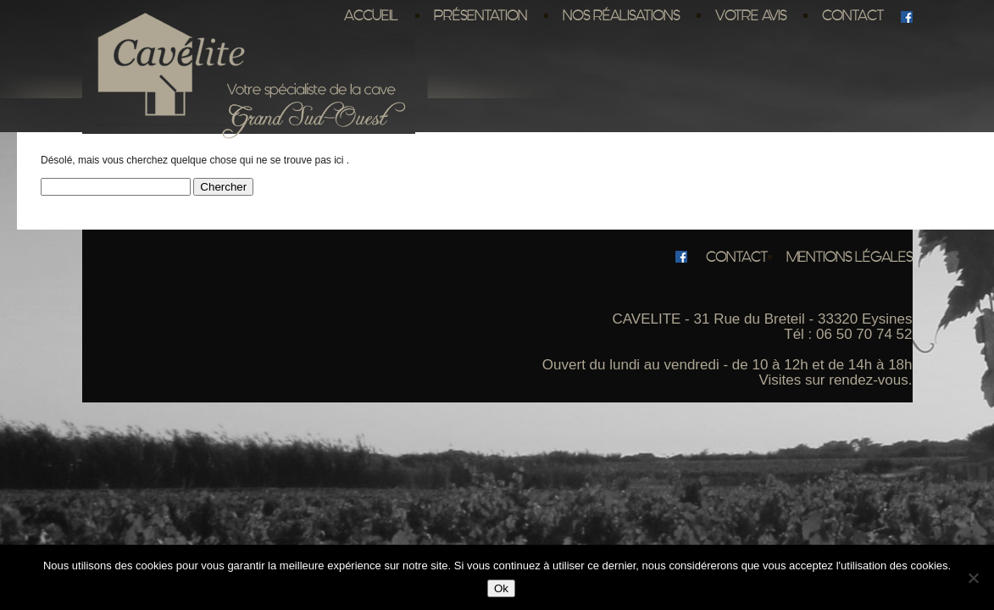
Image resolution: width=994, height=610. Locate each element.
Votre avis (750, 15)
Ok (501, 588)
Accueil (371, 15)
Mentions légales (849, 256)
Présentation (480, 15)
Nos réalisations (621, 15)
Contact (853, 15)
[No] (972, 577)
